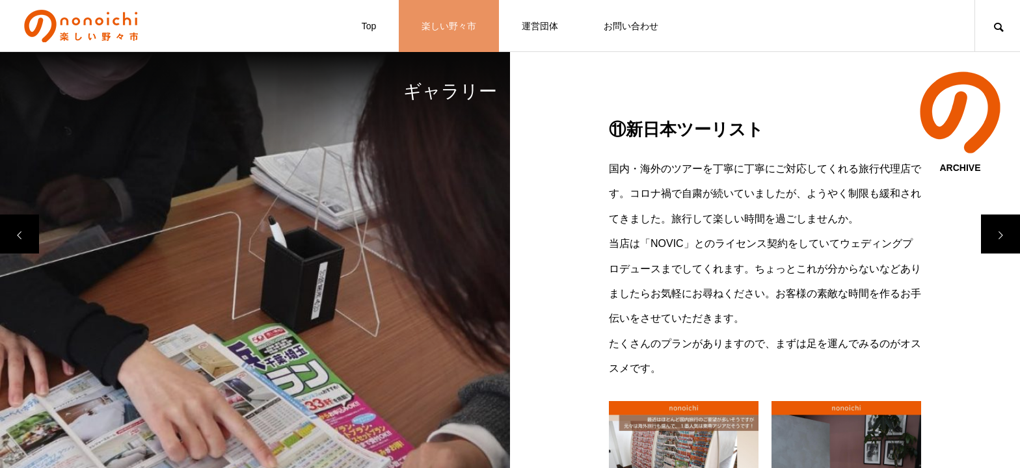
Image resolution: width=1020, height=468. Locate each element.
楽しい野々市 (449, 26)
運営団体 (540, 26)
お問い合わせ (631, 26)
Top (369, 26)
